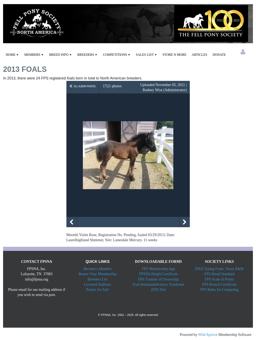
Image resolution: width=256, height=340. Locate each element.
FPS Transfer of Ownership (158, 279)
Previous (71, 222)
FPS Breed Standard (219, 274)
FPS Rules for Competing (219, 290)
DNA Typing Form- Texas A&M (219, 269)
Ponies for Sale (97, 290)
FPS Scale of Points (219, 279)
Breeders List (97, 279)
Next (185, 222)
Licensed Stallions (97, 284)
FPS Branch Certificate (219, 284)
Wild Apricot (208, 335)
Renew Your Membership (98, 274)
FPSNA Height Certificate (158, 274)
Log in (243, 52)
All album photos (85, 86)
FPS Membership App (158, 269)
